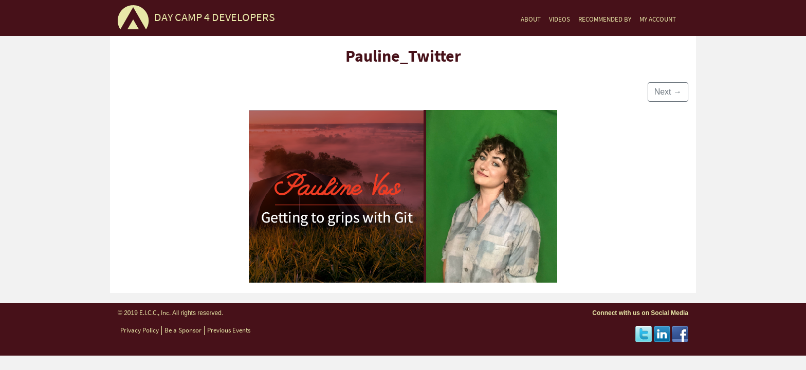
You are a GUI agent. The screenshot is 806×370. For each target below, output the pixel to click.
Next (668, 91)
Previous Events (228, 330)
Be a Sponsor (183, 330)
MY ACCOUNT (657, 19)
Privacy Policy (139, 330)
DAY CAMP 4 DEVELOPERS (214, 17)
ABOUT (531, 19)
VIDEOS (559, 19)
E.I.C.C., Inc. (155, 312)
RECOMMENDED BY (604, 19)
